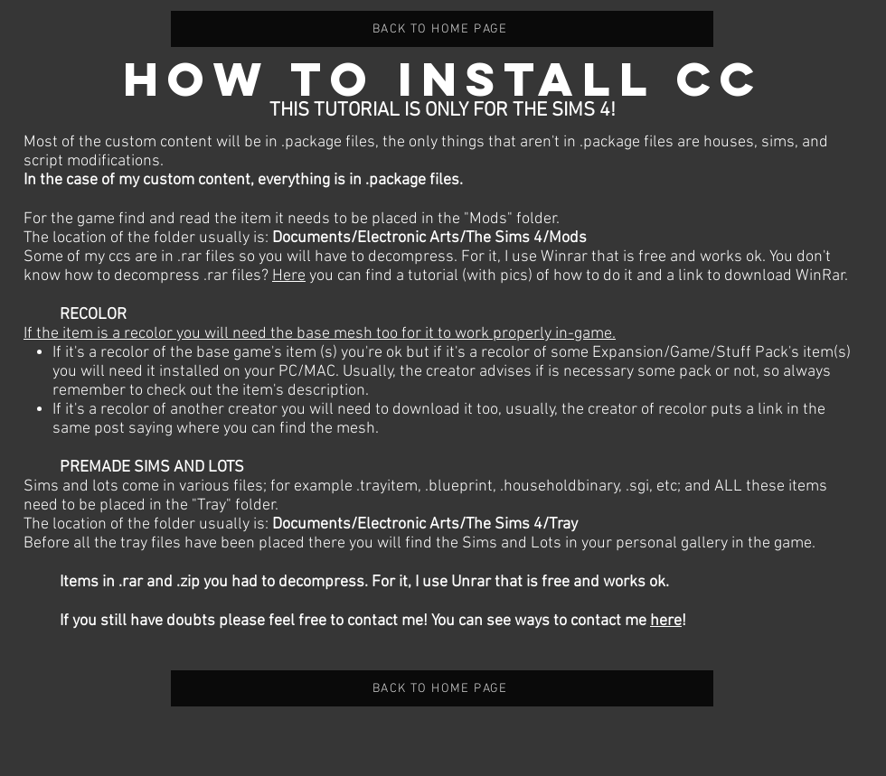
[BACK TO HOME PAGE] (442, 29)
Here (289, 275)
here (666, 621)
